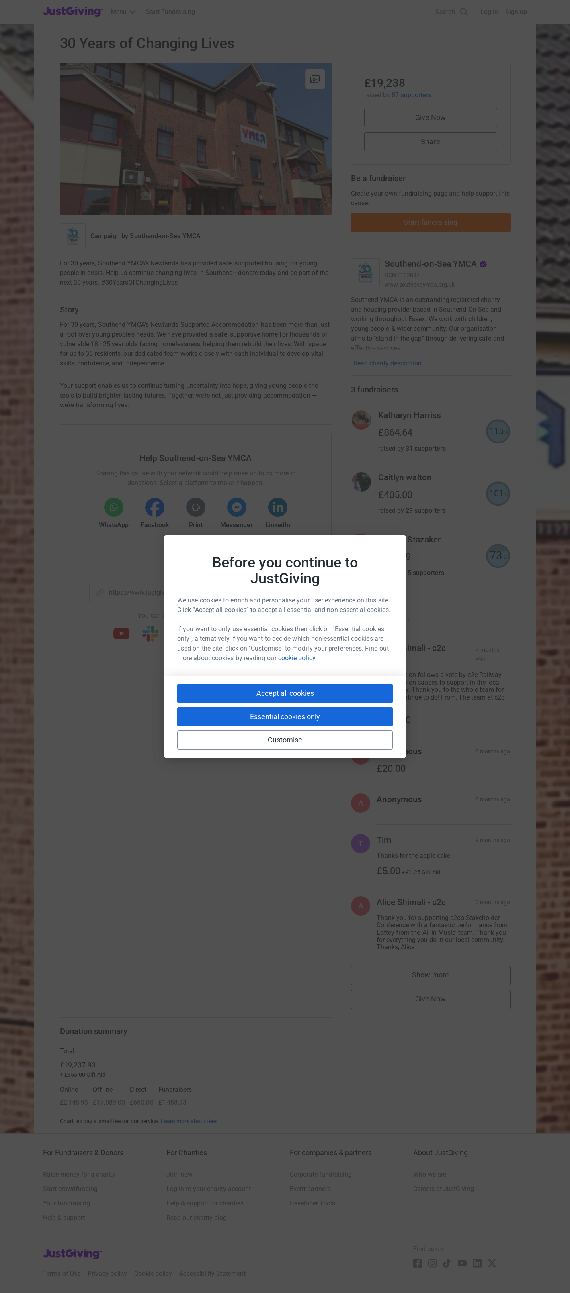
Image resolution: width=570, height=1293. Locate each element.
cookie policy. (297, 658)
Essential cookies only (285, 716)
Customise (285, 740)
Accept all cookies (285, 693)
